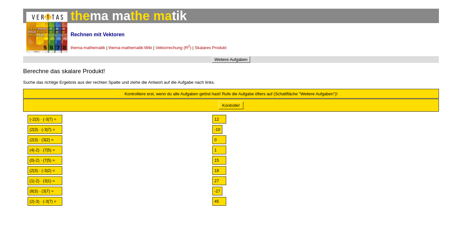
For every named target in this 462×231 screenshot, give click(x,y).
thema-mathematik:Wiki (130, 47)
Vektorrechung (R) (174, 47)
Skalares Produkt (211, 47)
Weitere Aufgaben (230, 59)
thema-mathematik (88, 47)
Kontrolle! (231, 105)
